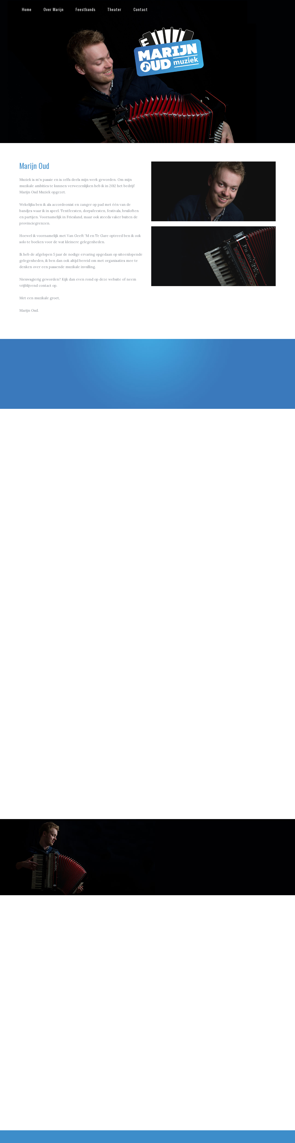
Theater (113, 9)
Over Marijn (52, 9)
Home (25, 9)
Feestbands (84, 9)
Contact (139, 9)
